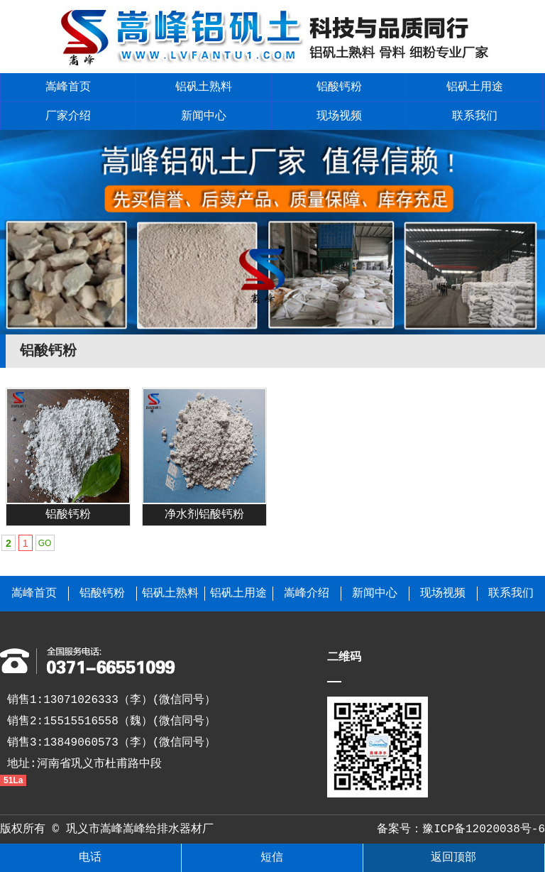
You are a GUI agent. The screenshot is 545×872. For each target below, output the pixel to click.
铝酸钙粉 (339, 87)
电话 (90, 857)
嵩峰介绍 (306, 593)
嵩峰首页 (68, 87)
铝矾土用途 (474, 87)
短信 (271, 857)
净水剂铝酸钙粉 (204, 514)
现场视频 (339, 116)
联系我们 (474, 116)
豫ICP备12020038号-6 (483, 829)
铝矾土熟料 (203, 87)
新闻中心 (203, 116)
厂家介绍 (68, 116)
